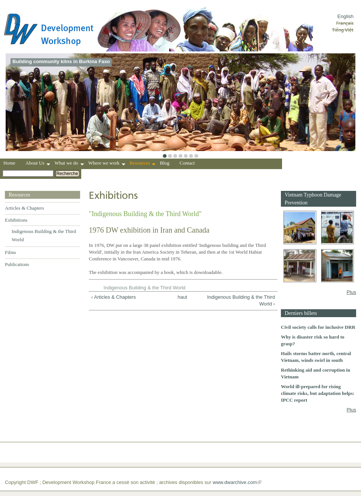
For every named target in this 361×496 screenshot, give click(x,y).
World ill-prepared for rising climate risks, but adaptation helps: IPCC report (317, 393)
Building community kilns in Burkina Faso (61, 61)
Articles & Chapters (24, 208)
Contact (187, 163)
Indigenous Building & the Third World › (241, 300)
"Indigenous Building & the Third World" (145, 214)
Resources (142, 164)
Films (10, 252)
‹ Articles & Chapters (113, 297)
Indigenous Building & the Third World (144, 287)
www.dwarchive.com (235, 482)
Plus (351, 292)
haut (181, 297)
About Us (38, 164)
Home (9, 163)
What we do (69, 164)
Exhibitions (16, 220)
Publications (17, 264)
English (345, 16)
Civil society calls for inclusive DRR (318, 327)
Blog (164, 163)
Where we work (106, 164)
